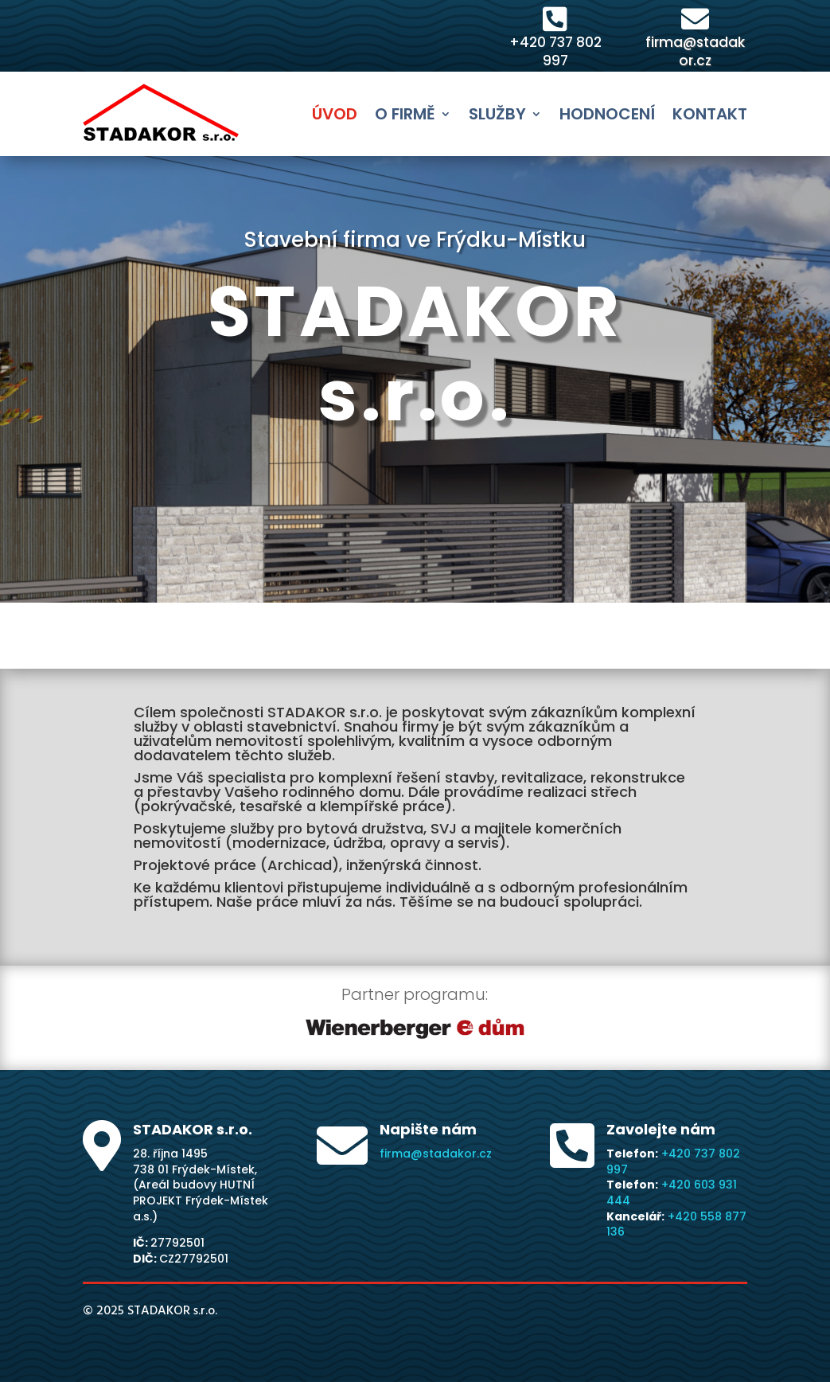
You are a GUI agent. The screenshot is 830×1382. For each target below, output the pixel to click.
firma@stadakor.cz (695, 52)
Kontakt (709, 114)
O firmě (405, 114)
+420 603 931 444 (671, 1192)
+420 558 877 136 (676, 1224)
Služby (497, 114)
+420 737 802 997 (555, 52)
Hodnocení (607, 114)
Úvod (334, 114)
